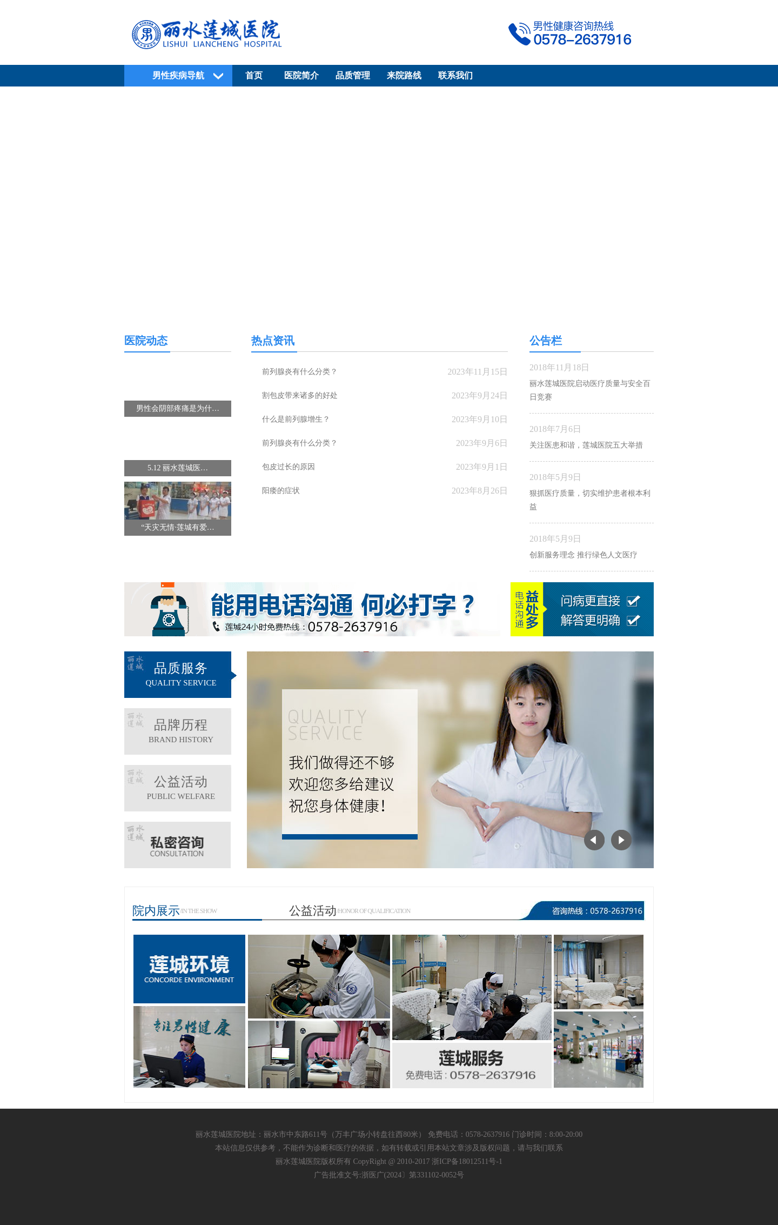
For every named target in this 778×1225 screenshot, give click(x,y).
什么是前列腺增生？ (296, 419)
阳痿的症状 (281, 491)
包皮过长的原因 (288, 467)
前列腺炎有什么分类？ (300, 372)
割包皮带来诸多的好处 (300, 395)
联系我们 (455, 75)
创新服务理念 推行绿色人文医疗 (583, 555)
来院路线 (404, 75)
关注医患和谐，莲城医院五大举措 (586, 445)
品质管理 (353, 75)
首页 (254, 75)
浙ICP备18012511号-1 (467, 1161)
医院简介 (301, 75)
